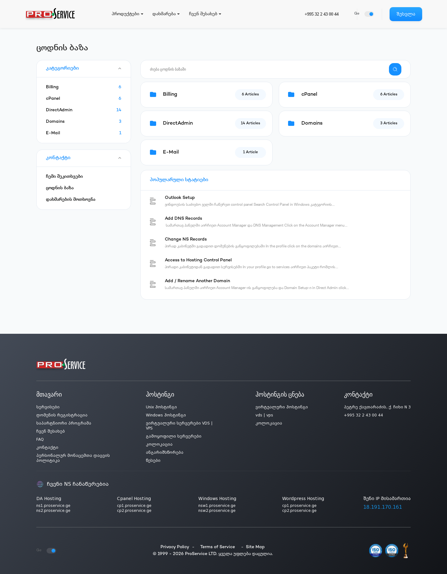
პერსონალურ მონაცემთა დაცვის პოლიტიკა (73, 458)
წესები (153, 460)
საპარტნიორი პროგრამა (63, 423)
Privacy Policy (174, 547)
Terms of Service (217, 547)
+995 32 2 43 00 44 (322, 14)
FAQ (40, 439)
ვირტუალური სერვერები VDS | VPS (179, 425)
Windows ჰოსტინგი (166, 415)
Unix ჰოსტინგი (161, 407)
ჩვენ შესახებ (50, 431)
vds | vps (264, 415)
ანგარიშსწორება (164, 452)
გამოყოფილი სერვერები (173, 436)
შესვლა (405, 13)
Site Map (255, 547)
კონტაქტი (47, 447)
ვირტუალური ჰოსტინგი (281, 407)
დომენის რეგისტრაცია (62, 415)
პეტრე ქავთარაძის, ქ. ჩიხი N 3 (377, 407)
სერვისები (48, 407)
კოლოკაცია (159, 444)
